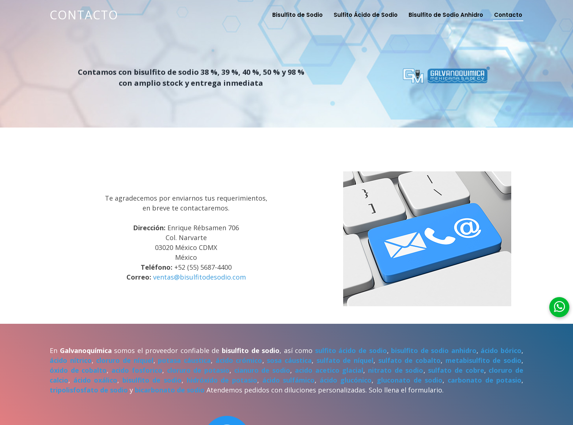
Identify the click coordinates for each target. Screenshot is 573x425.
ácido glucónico (346, 380)
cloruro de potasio (198, 370)
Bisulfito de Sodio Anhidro (446, 15)
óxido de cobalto (78, 370)
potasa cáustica (184, 360)
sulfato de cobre (456, 370)
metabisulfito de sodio (483, 360)
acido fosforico (136, 370)
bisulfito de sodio (152, 380)
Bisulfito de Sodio (297, 15)
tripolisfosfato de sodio (89, 390)
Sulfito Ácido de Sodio (366, 15)
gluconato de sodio (410, 380)
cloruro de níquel (124, 360)
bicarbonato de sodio (170, 390)
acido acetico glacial (329, 370)
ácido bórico (501, 350)
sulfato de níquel (344, 360)
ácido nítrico (71, 360)
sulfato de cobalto (409, 360)
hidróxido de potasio (222, 380)
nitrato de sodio (395, 370)
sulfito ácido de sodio (351, 350)
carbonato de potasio (484, 380)
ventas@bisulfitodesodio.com (199, 277)
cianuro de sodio (262, 370)
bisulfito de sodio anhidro (434, 350)
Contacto (84, 15)
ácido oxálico (95, 380)
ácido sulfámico (288, 380)
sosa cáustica (289, 360)
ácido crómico (239, 360)
